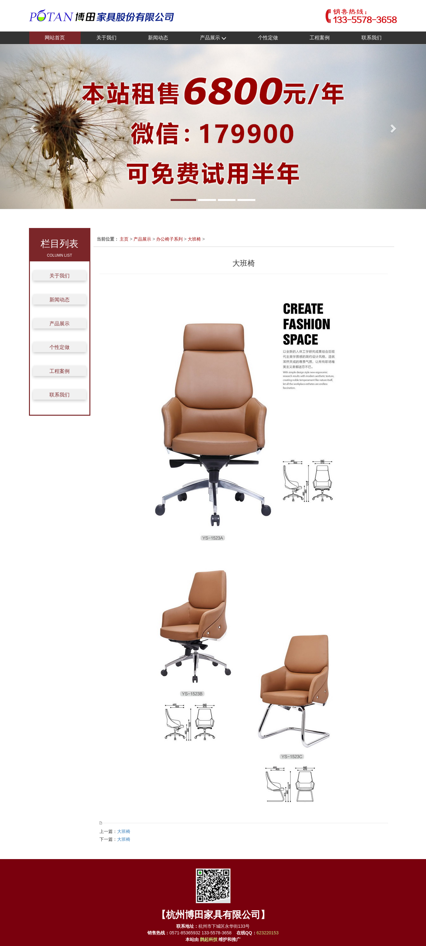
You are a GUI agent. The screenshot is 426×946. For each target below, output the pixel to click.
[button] (32, 126)
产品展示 (213, 38)
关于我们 (106, 37)
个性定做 (268, 37)
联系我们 (371, 37)
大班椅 (194, 239)
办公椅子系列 (169, 239)
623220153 (268, 932)
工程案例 (320, 37)
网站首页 (55, 37)
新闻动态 (158, 37)
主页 (124, 239)
